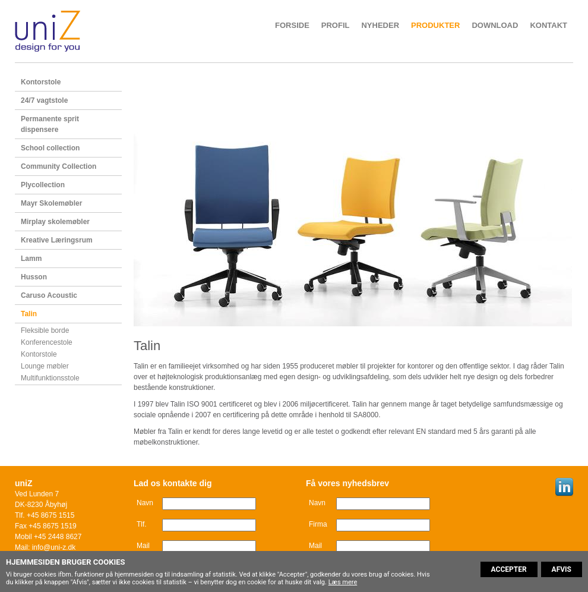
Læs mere (343, 582)
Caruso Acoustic (49, 295)
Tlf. (142, 524)
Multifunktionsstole (50, 378)
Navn (145, 503)
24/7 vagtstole (44, 100)
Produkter (435, 25)
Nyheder (380, 25)
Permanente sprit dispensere (50, 124)
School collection (50, 148)
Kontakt (548, 25)
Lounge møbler (45, 366)
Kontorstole (41, 82)
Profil (335, 25)
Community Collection (58, 166)
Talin (29, 314)
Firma (318, 524)
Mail (143, 545)
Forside (292, 25)
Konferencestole (46, 342)
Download (495, 25)
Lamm (31, 258)
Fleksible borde (45, 330)
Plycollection (43, 185)
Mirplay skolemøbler (55, 222)
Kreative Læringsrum (57, 240)
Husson (34, 277)
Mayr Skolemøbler (51, 203)
